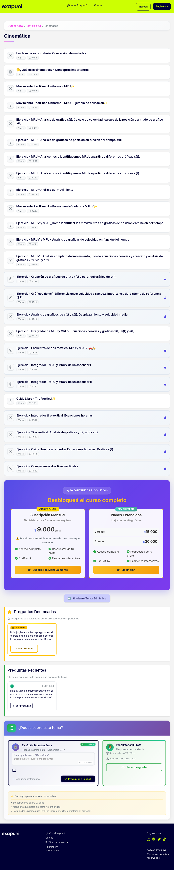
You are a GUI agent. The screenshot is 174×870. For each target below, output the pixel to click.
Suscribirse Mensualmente (48, 569)
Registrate (162, 6)
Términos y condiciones (52, 848)
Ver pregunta (24, 648)
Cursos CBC (15, 25)
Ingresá (143, 6)
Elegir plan (126, 569)
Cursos (98, 5)
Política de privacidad (57, 842)
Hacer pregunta (134, 767)
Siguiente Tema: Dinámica (87, 598)
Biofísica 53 (33, 25)
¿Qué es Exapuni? (77, 5)
